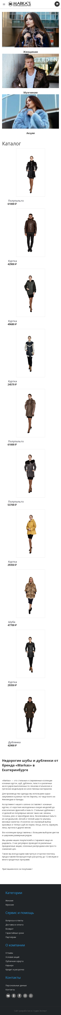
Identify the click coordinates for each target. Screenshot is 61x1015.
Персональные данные (16, 985)
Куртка (12, 261)
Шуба (11, 622)
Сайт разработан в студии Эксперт (30, 1010)
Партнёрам (11, 937)
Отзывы (9, 953)
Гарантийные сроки (15, 933)
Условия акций (12, 957)
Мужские (10, 904)
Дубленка (14, 742)
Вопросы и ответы (14, 920)
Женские (9, 900)
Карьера (9, 965)
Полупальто (16, 200)
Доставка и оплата (14, 924)
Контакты (10, 989)
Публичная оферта (14, 961)
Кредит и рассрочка (15, 969)
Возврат (9, 928)
